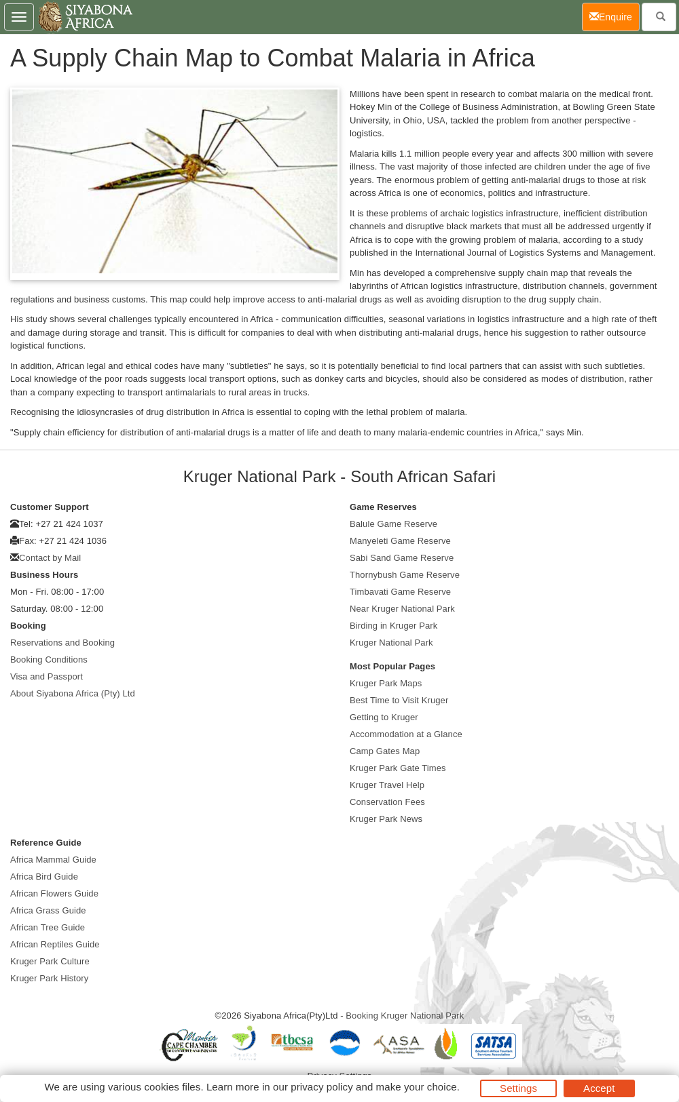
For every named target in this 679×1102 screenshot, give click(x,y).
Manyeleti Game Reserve (400, 541)
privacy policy (321, 1087)
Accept (598, 1088)
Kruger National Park (391, 642)
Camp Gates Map (385, 751)
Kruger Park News (386, 819)
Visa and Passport (46, 676)
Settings (518, 1088)
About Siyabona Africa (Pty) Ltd (72, 693)
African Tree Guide (47, 927)
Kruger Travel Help (387, 785)
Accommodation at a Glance (406, 734)
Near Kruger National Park (402, 609)
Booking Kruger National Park (405, 1015)
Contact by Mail (50, 558)
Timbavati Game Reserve (400, 592)
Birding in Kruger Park (393, 626)
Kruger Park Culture (50, 961)
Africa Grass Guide (48, 910)
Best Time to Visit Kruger (399, 700)
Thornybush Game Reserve (405, 575)
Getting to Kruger (384, 717)
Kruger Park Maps (386, 683)
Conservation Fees (387, 802)
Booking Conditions (49, 659)
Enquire (614, 15)
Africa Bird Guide (44, 876)
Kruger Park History (49, 978)
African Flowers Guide (54, 893)
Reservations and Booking (62, 642)
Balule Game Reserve (393, 524)
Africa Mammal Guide (53, 859)
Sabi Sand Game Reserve (402, 558)
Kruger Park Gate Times (398, 768)
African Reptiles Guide (55, 944)
